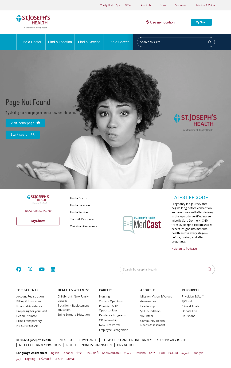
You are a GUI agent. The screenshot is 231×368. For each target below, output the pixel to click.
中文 (79, 353)
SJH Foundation (150, 311)
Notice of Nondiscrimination (89, 345)
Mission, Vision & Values (156, 296)
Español (67, 353)
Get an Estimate (26, 316)
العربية (185, 353)
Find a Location (60, 39)
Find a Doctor (31, 39)
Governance (148, 301)
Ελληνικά (45, 359)
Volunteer (146, 316)
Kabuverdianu (111, 353)
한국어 (128, 353)
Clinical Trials (190, 306)
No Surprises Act (27, 326)
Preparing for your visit (31, 311)
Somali (70, 359)
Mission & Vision (205, 5)
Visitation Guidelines (83, 226)
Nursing (104, 296)
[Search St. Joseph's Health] (167, 269)
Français (198, 353)
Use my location (160, 22)
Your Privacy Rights (172, 340)
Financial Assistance (29, 306)
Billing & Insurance (28, 301)
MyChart (201, 22)
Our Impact (181, 5)
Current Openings (111, 301)
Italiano (141, 353)
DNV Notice (125, 345)
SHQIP (59, 359)
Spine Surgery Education (74, 314)
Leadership (147, 306)
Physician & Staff (192, 296)
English (54, 353)
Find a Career (118, 39)
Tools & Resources (82, 219)
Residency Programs (112, 315)
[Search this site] (176, 42)
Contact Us (64, 340)
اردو (18, 359)
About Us (145, 5)
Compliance (88, 340)
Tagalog (30, 359)
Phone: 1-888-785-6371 (38, 210)
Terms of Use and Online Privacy (127, 340)
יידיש (152, 353)
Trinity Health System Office (116, 5)
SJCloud (187, 301)
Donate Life (189, 311)
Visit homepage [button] (25, 123)
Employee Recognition (113, 330)
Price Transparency (29, 321)
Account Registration (30, 296)
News (163, 5)
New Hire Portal (109, 325)
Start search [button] (22, 134)
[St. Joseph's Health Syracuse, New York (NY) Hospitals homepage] (33, 28)
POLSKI (173, 353)
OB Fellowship (108, 320)
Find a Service (89, 39)
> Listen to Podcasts (184, 248)
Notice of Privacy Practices (40, 345)
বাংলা (161, 353)
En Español (189, 316)
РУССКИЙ (92, 353)
